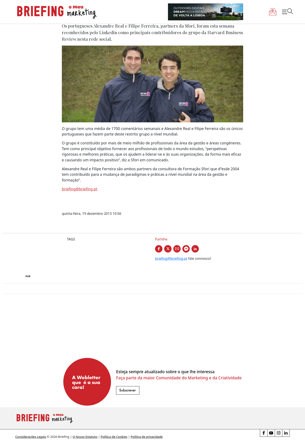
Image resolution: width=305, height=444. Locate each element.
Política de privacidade (147, 437)
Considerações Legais (30, 437)
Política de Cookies (114, 437)
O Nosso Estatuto (85, 437)
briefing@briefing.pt (79, 188)
